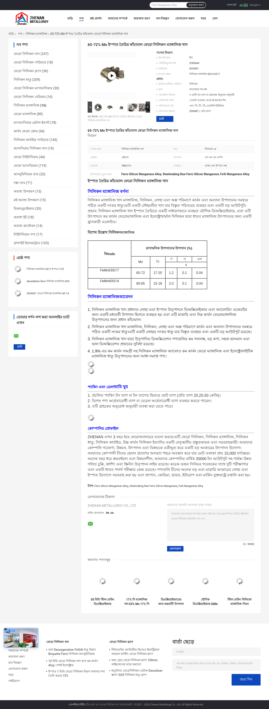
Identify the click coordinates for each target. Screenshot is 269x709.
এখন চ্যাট (231, 4)
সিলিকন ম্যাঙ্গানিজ (36, 33)
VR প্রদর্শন (96, 18)
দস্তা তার (19, 183)
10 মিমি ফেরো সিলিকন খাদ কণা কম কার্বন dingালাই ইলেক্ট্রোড (73, 663)
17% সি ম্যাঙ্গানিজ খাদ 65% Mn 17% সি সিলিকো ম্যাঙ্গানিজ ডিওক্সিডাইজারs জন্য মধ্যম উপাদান (136, 602)
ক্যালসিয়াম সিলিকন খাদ (30, 148)
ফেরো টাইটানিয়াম (26, 157)
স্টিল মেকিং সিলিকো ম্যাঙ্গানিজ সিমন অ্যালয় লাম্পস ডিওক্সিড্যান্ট (239, 602)
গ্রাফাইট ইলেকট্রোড (27, 243)
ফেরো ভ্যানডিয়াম (26, 166)
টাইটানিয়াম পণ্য (25, 234)
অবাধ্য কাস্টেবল (25, 226)
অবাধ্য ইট (20, 217)
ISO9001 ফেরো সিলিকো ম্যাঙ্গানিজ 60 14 (48, 293)
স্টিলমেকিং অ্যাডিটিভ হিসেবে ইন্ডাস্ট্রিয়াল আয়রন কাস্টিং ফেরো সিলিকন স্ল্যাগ (135, 652)
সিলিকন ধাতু (22, 80)
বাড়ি (70, 18)
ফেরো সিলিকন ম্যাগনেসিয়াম (33, 88)
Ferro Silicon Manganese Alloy (111, 486)
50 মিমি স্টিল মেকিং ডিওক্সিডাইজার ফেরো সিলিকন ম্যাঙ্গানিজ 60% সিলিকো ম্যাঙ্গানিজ (102, 602)
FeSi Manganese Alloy (191, 486)
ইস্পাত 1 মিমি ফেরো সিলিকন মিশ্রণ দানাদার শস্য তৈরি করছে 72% (76, 673)
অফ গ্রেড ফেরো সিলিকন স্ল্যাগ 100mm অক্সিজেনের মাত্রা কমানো (134, 662)
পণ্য (81, 18)
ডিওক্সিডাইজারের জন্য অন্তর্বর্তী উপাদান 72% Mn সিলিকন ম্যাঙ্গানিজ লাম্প (171, 602)
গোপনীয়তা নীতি (77, 704)
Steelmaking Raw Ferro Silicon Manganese (153, 486)
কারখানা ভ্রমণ (142, 18)
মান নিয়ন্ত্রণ (162, 18)
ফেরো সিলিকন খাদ (27, 54)
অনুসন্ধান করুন (196, 5)
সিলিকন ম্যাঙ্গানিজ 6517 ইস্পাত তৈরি (45, 269)
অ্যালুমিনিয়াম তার (26, 174)
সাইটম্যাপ (14, 681)
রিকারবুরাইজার (24, 209)
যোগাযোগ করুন (184, 18)
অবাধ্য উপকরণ (24, 191)
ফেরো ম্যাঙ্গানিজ (25, 114)
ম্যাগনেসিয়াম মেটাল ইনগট (31, 123)
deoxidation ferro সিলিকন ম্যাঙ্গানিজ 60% (48, 281)
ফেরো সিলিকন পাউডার (30, 62)
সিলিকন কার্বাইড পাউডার (31, 140)
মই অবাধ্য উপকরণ (26, 200)
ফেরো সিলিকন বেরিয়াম (30, 97)
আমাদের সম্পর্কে (117, 18)
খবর (203, 18)
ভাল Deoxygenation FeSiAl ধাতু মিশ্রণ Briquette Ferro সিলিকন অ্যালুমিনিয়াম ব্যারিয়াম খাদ (72, 652)
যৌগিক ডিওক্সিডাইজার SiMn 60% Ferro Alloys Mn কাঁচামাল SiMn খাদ (205, 602)
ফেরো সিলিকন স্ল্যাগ (27, 71)
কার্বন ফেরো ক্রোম (26, 131)
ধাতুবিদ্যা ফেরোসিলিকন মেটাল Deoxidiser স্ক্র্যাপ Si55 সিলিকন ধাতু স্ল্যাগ (137, 672)
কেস (215, 18)
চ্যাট (161, 118)
